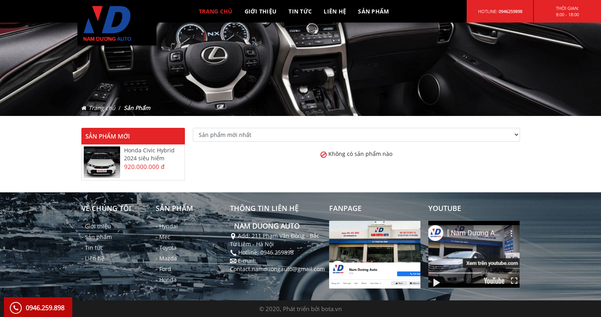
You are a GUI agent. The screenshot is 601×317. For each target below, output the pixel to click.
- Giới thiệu (96, 226)
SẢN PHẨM (373, 11)
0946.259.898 (45, 308)
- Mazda (166, 258)
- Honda (166, 279)
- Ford (163, 269)
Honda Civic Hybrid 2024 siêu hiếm (149, 154)
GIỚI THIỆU (261, 11)
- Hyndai (167, 226)
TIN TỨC (300, 11)
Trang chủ (102, 108)
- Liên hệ (92, 258)
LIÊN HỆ (335, 11)
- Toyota (166, 247)
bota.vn (331, 309)
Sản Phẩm (137, 108)
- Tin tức (92, 247)
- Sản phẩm (96, 237)
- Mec (163, 237)
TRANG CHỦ (216, 11)
